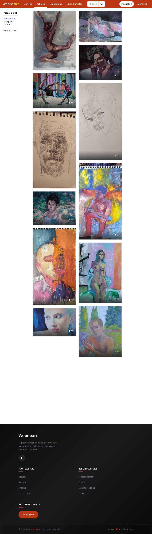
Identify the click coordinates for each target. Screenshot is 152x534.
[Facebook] (22, 458)
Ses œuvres (10, 18)
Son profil (9, 21)
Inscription (126, 4)
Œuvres (28, 4)
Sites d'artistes (74, 4)
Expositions (56, 4)
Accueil (22, 476)
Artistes (41, 4)
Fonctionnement (86, 476)
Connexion (142, 4)
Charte (81, 482)
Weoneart (28, 435)
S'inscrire (28, 514)
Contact (8, 24)
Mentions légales (86, 487)
